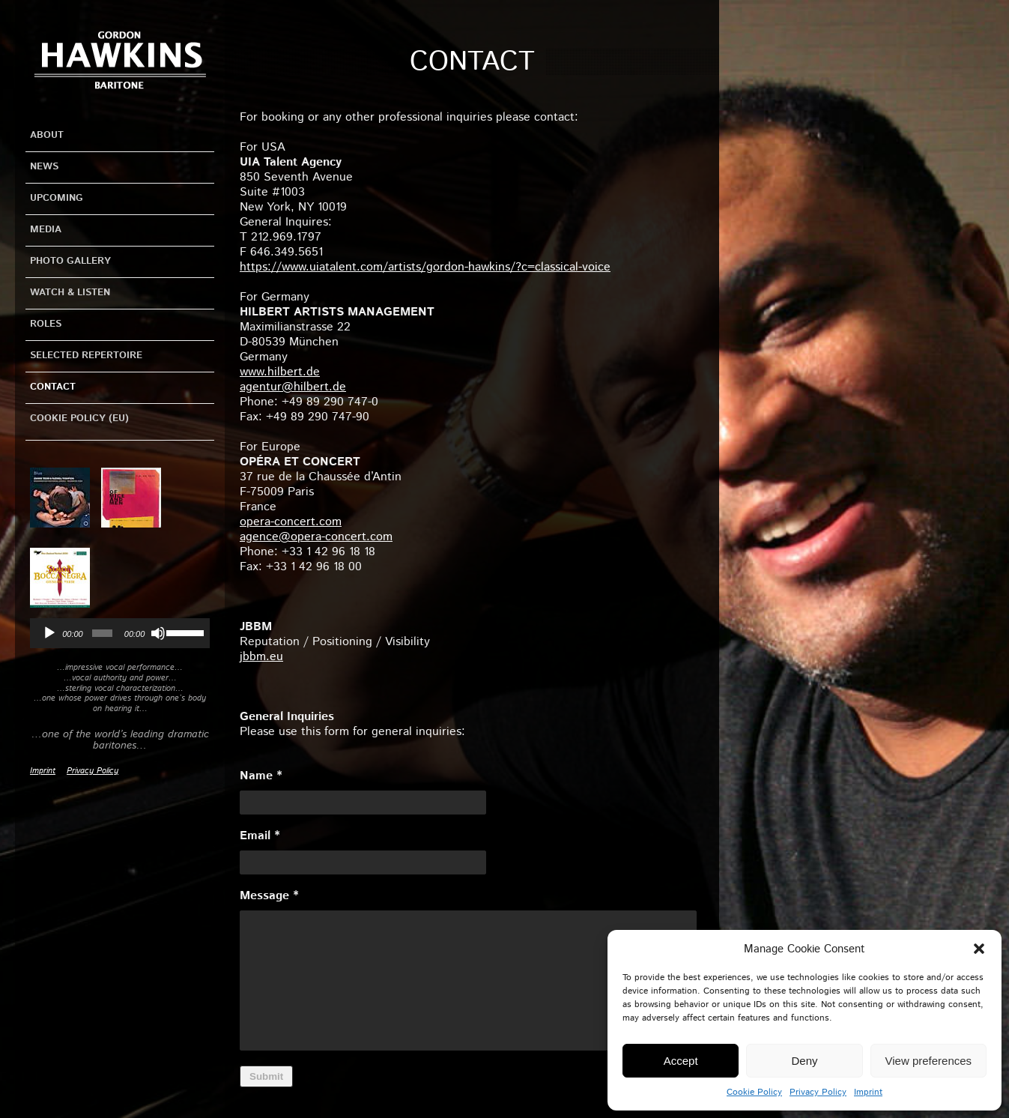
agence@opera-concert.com (316, 537)
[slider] (102, 633)
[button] (979, 948)
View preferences (928, 1060)
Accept (681, 1060)
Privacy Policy (818, 1092)
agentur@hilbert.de (293, 387)
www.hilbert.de (280, 372)
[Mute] (158, 633)
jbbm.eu (261, 656)
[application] (120, 633)
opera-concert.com (291, 522)
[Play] (49, 633)
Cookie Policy (754, 1092)
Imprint (868, 1092)
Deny (804, 1060)
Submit (266, 1076)
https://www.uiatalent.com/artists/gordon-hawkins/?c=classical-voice (425, 267)
